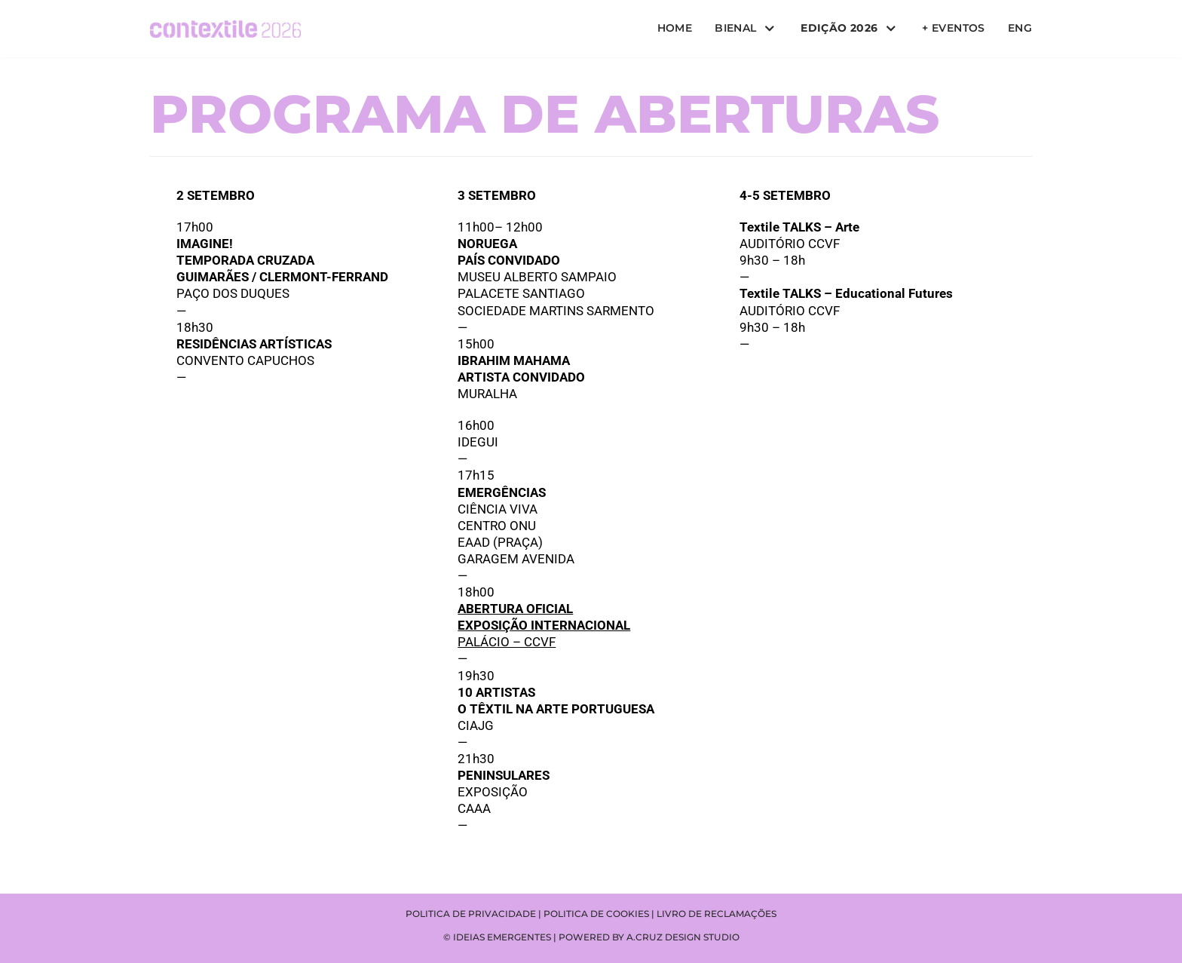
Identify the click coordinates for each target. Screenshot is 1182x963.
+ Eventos (953, 28)
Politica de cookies (596, 913)
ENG (1020, 28)
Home (675, 28)
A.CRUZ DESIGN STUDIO (683, 937)
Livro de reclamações (716, 913)
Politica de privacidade (471, 913)
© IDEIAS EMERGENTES (497, 937)
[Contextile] (225, 29)
